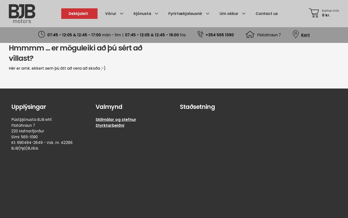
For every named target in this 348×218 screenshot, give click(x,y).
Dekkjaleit (78, 13)
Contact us (267, 13)
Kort (305, 35)
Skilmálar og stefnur (116, 119)
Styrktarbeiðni (110, 125)
